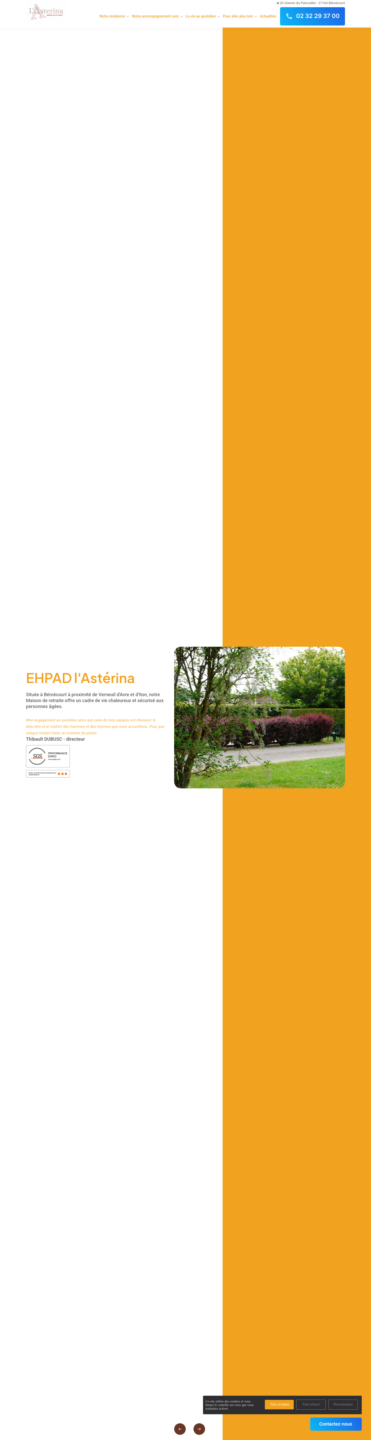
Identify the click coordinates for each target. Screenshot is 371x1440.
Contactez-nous (335, 1424)
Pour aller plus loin (238, 16)
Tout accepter (280, 1404)
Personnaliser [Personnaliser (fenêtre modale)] (343, 1404)
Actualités (268, 16)
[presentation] (180, 1429)
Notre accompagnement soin (155, 16)
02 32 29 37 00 (312, 16)
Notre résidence (112, 16)
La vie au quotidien (201, 16)
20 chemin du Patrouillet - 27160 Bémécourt (311, 3)
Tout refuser (311, 1404)
